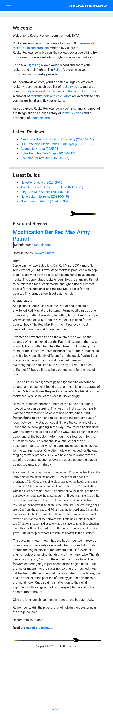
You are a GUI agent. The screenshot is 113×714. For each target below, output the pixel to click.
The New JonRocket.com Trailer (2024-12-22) (52, 187)
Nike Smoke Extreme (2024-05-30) (44, 201)
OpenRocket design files (44, 91)
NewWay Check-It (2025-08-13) (42, 182)
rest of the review (38, 627)
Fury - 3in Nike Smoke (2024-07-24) (45, 192)
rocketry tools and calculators (51, 96)
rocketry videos (72, 113)
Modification (42, 245)
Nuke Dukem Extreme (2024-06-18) (45, 196)
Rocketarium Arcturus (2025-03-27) (45, 158)
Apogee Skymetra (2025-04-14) (42, 149)
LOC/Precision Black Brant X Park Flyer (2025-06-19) (57, 144)
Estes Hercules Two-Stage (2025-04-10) (48, 153)
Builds (58, 69)
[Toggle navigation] (8, 5)
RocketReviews (88, 5)
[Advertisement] (56, 678)
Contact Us (56, 709)
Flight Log (33, 65)
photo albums (40, 118)
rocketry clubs (71, 87)
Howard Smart (44, 253)
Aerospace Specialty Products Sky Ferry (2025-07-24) (57, 139)
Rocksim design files (82, 91)
